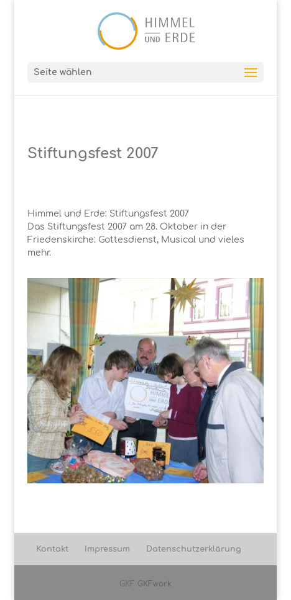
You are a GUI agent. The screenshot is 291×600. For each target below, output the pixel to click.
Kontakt (52, 549)
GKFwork (154, 584)
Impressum (107, 549)
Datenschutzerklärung (193, 549)
